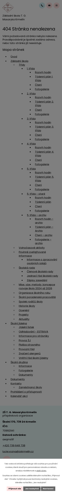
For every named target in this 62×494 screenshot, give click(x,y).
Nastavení (48, 488)
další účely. (41, 470)
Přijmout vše (15, 488)
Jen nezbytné (32, 488)
